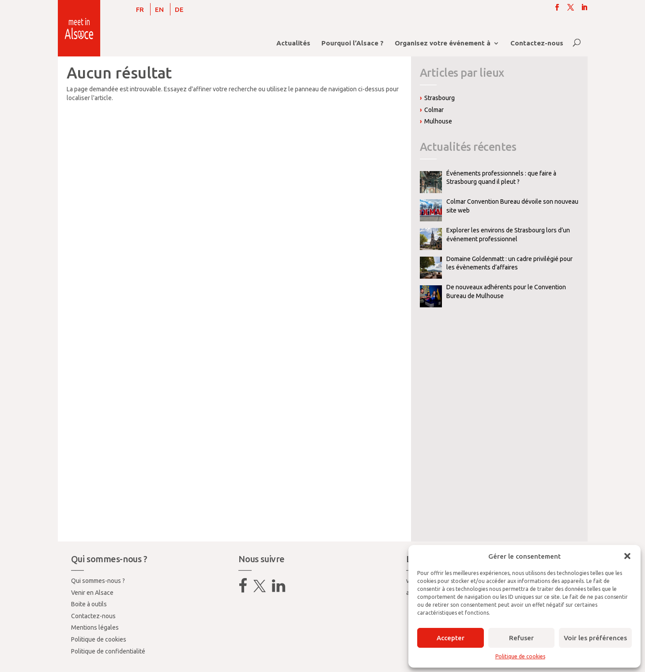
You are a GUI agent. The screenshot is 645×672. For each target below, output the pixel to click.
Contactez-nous (536, 43)
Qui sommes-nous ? (98, 580)
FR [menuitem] (140, 9)
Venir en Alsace (92, 592)
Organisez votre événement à (442, 43)
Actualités (293, 43)
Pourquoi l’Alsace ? (352, 43)
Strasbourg (439, 97)
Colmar (434, 109)
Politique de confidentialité (108, 651)
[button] (627, 556)
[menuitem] (140, 9)
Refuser (521, 638)
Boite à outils (89, 604)
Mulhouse (438, 121)
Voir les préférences (595, 638)
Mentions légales (95, 627)
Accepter (450, 638)
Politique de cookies (520, 656)
